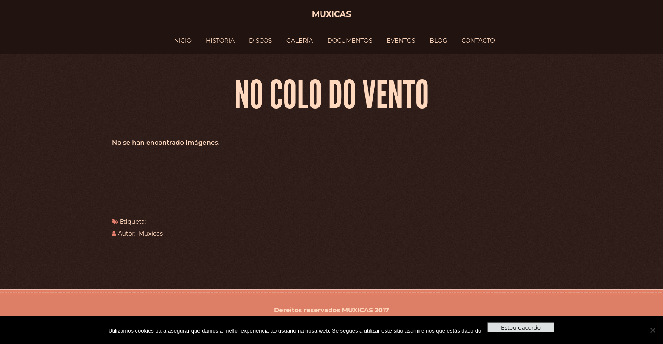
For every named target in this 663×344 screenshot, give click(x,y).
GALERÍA (299, 40)
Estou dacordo (521, 327)
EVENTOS (401, 40)
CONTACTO (478, 40)
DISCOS (260, 40)
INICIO (182, 40)
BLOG (438, 40)
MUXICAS (357, 310)
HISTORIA (220, 40)
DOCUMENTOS (350, 40)
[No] (652, 330)
